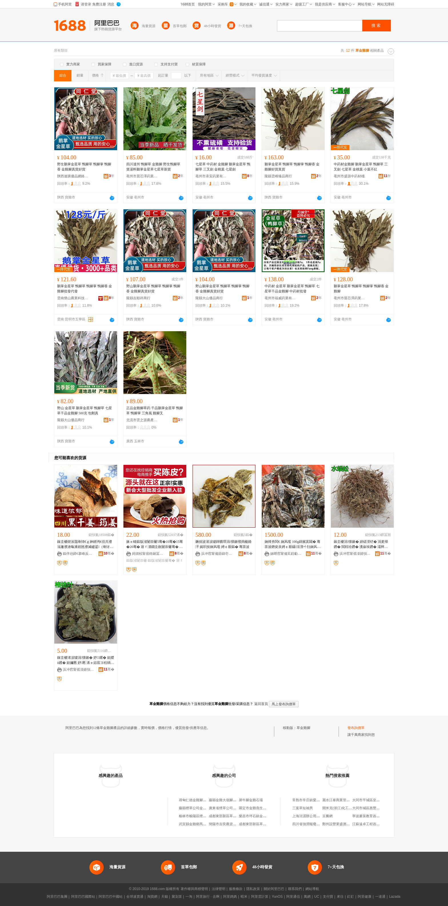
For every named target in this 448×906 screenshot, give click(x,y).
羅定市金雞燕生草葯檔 (256, 808)
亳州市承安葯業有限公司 (211, 176)
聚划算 (177, 897)
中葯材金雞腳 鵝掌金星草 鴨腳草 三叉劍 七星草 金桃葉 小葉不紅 (361, 166)
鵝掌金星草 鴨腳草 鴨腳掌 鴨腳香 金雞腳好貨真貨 (292, 166)
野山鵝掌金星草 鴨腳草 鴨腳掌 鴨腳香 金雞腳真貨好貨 (153, 288)
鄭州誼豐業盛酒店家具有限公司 (346, 824)
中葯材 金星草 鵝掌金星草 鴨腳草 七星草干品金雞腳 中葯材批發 (292, 288)
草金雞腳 (303, 728)
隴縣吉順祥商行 (138, 298)
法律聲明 (218, 889)
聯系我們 (295, 889)
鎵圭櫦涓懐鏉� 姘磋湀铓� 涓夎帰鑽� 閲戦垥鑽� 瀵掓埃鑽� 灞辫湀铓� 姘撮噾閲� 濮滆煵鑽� (361, 544)
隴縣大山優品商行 (209, 298)
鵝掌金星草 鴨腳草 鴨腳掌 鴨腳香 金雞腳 (361, 288)
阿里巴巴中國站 (111, 897)
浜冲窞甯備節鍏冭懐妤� (217, 554)
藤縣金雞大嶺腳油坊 (224, 800)
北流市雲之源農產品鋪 (142, 420)
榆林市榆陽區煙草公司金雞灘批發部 (206, 816)
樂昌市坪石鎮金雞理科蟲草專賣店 (264, 816)
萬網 (307, 897)
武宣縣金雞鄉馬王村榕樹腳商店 (203, 824)
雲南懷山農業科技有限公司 (73, 298)
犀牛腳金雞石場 (251, 800)
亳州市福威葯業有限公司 (280, 298)
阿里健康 (364, 897)
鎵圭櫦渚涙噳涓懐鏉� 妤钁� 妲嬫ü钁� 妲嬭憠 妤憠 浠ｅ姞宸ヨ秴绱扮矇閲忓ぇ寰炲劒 (85, 660)
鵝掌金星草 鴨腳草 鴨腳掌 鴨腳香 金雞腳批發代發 (84, 288)
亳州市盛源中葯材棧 (349, 176)
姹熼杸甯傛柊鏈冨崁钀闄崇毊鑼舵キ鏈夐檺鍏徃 (147, 554)
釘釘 (350, 897)
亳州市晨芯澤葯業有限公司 (142, 176)
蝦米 (244, 897)
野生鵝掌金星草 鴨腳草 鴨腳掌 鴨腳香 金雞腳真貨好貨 (84, 166)
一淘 (188, 897)
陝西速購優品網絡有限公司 (73, 176)
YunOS (277, 897)
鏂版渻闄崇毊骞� (161, 561)
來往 (340, 897)
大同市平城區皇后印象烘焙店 (374, 800)
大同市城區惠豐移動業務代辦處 (376, 808)
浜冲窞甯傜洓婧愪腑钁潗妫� (355, 554)
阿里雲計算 (259, 897)
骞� (109, 553)
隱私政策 (253, 889)
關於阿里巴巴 (274, 889)
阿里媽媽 (230, 897)
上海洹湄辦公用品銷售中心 (312, 816)
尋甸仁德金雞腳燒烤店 (196, 800)
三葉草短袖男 (302, 808)
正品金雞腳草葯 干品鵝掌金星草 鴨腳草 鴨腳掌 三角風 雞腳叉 (154, 410)
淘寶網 (152, 897)
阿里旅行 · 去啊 (207, 897)
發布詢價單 (356, 728)
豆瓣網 (327, 816)
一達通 (380, 897)
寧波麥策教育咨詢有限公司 (372, 816)
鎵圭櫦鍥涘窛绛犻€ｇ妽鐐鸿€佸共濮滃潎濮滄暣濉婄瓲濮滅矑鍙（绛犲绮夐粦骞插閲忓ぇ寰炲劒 (84, 544)
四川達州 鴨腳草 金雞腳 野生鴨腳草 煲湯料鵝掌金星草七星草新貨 (153, 166)
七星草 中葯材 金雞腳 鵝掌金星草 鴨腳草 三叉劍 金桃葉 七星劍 (222, 166)
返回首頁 (261, 704)
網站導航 (312, 889)
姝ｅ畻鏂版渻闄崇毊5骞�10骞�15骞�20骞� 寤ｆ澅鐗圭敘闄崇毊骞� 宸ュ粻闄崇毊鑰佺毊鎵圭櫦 (154, 544)
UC (316, 897)
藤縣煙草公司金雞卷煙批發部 (201, 808)
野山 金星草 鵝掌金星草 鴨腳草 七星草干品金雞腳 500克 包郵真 (84, 410)
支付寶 (328, 897)
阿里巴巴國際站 (83, 897)
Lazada (394, 897)
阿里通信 (293, 897)
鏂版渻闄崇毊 (136, 561)
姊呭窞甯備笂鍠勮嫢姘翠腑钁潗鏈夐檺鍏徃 (286, 554)
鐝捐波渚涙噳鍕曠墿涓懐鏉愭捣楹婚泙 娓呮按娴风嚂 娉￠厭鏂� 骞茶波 (223, 544)
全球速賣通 (134, 897)
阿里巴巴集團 (57, 897)
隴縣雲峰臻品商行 (278, 176)
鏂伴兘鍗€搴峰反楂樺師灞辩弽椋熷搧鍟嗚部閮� (78, 554)
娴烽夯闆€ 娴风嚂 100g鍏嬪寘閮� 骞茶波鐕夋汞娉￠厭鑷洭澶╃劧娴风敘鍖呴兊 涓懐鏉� (293, 544)
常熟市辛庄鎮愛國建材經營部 (314, 800)
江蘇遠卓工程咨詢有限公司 (372, 824)
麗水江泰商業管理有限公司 (342, 800)
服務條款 (236, 889)
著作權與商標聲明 (194, 889)
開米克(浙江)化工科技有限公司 (345, 808)
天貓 (164, 897)
